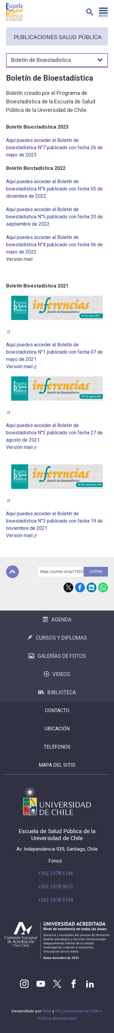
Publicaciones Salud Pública (58, 37)
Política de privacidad (57, 1018)
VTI (58, 1011)
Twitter (57, 984)
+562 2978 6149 (55, 900)
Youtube (40, 984)
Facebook (80, 587)
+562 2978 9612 (55, 887)
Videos (57, 674)
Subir (12, 571)
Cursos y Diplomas (57, 638)
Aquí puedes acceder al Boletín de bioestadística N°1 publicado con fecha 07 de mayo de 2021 (54, 352)
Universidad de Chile (81, 1011)
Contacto (57, 710)
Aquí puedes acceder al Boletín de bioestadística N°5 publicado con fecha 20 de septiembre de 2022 (54, 217)
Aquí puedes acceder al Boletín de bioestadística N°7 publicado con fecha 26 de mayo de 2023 (54, 147)
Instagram (24, 984)
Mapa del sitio (57, 765)
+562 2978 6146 (55, 873)
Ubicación (57, 729)
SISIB (46, 1011)
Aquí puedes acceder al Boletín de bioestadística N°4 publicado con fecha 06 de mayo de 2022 (54, 244)
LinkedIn (91, 587)
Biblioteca (57, 692)
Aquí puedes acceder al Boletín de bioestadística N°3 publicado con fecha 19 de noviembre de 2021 (54, 521)
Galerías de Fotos (57, 656)
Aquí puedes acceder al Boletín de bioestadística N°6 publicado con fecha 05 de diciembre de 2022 (54, 189)
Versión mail (19, 366)
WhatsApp (103, 587)
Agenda (57, 620)
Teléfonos (57, 747)
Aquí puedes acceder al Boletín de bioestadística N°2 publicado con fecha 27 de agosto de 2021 (54, 432)
